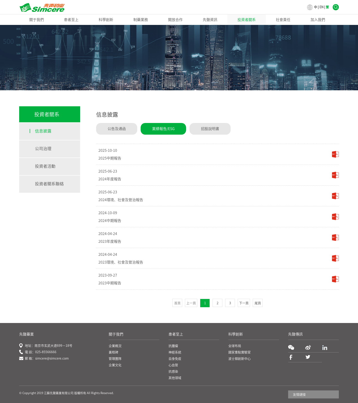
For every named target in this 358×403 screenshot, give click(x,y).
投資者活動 (45, 166)
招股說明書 (210, 129)
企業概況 (115, 345)
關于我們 (36, 19)
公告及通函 (117, 129)
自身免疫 (174, 358)
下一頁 (244, 303)
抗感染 (173, 371)
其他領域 (174, 377)
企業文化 (115, 365)
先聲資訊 (210, 19)
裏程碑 (113, 352)
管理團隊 (115, 358)
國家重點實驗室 (239, 352)
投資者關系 (246, 19)
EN (321, 7)
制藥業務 (140, 19)
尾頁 (258, 303)
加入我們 (318, 19)
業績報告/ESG (163, 129)
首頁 (177, 303)
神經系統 (174, 352)
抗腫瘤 (173, 345)
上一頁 (191, 303)
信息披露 (43, 131)
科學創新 (106, 19)
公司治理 (43, 149)
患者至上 (71, 19)
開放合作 (175, 19)
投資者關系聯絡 (49, 184)
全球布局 (234, 345)
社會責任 (283, 19)
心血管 (173, 365)
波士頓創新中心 (239, 358)
